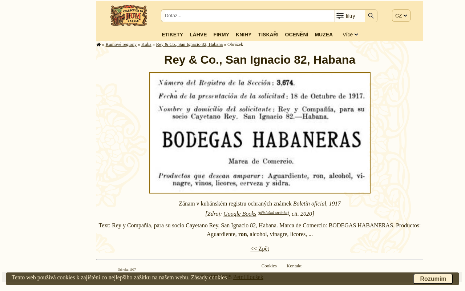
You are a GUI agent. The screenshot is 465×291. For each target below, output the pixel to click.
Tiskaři (268, 34)
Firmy (221, 34)
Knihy (244, 34)
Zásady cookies (209, 277)
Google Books (239, 214)
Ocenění (296, 34)
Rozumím (433, 279)
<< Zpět (259, 249)
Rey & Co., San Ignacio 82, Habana (189, 44)
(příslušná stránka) (273, 212)
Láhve (198, 34)
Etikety (172, 34)
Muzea (324, 34)
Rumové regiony (121, 44)
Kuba (146, 44)
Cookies (269, 265)
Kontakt (294, 265)
